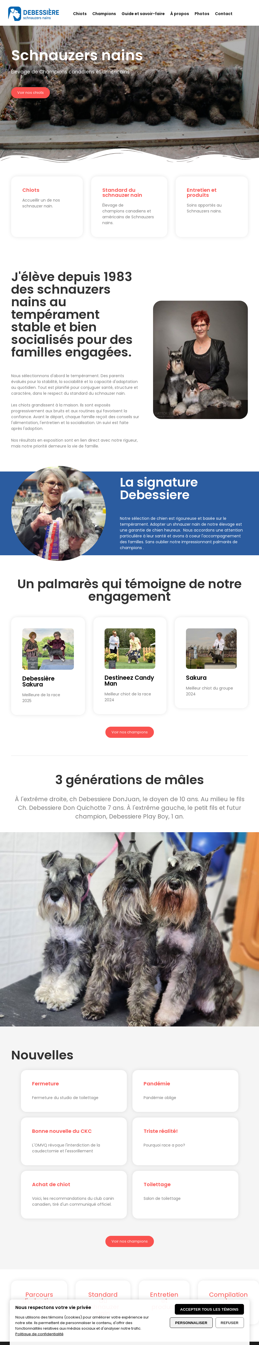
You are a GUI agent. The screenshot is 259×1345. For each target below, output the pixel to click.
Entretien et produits (202, 192)
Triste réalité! (161, 1131)
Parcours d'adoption (39, 1297)
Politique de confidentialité (39, 1334)
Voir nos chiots (30, 92)
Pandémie (157, 1083)
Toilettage (157, 1184)
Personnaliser (191, 1323)
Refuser (230, 1323)
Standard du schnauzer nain (122, 192)
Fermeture (45, 1083)
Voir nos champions (130, 732)
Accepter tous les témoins (209, 1309)
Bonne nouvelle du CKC (62, 1131)
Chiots (30, 189)
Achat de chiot (51, 1184)
